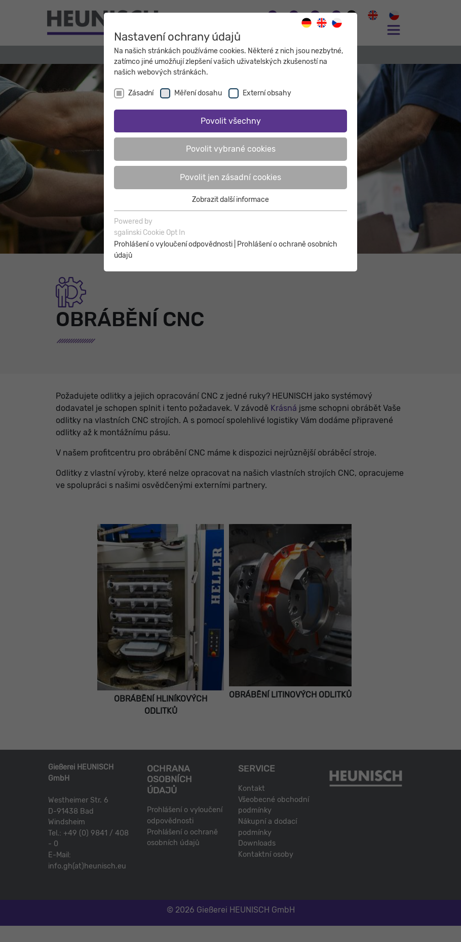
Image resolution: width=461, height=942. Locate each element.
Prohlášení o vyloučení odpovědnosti (173, 244)
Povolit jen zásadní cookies (230, 177)
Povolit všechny (231, 121)
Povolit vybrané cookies (231, 149)
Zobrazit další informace (230, 199)
